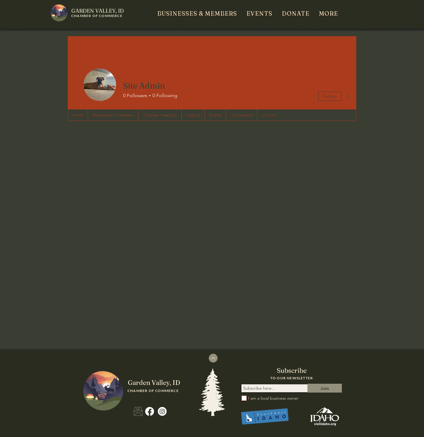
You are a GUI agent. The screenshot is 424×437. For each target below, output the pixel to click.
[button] (197, 13)
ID (97, 10)
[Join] (324, 388)
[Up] (213, 358)
